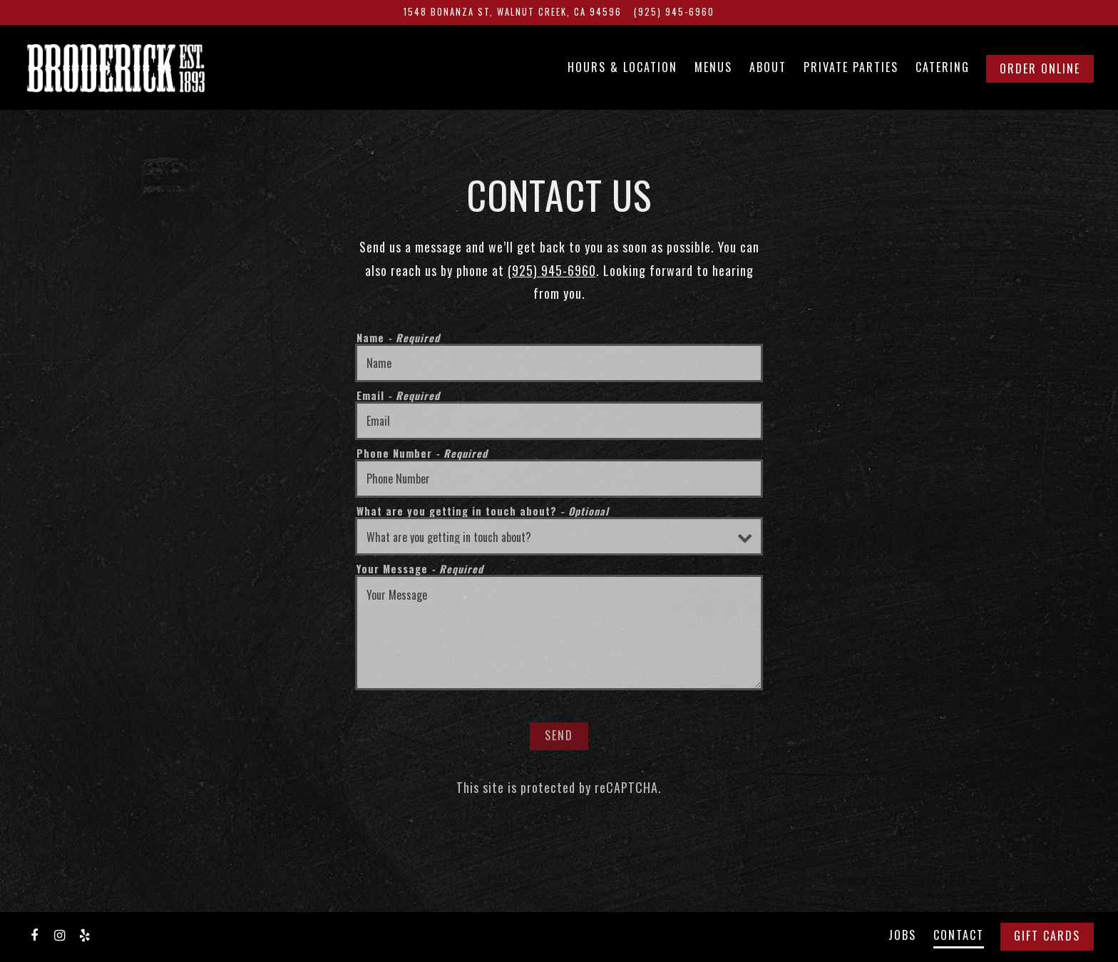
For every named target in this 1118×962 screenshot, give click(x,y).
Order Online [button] (1040, 68)
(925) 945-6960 (552, 270)
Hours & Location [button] (622, 67)
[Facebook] (35, 934)
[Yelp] (85, 934)
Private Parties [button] (851, 67)
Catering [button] (943, 67)
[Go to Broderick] (513, 12)
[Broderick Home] (149, 66)
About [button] (767, 67)
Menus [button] (713, 67)
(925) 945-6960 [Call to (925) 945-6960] (674, 12)
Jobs (902, 934)
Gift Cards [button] (1047, 935)
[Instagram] (60, 934)
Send (559, 735)
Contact (958, 934)
